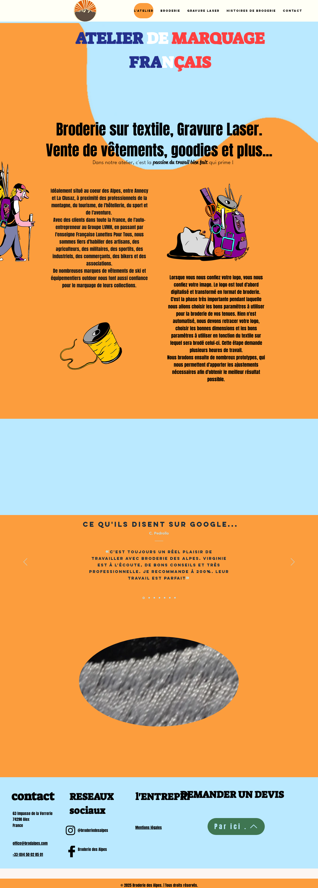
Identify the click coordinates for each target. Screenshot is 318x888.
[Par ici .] (236, 826)
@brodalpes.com (34, 843)
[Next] (293, 562)
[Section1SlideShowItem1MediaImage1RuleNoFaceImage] (144, 598)
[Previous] (25, 562)
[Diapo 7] (175, 598)
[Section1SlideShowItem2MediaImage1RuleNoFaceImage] (149, 598)
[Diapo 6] (169, 598)
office (17, 843)
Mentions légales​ (148, 827)
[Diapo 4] (159, 598)
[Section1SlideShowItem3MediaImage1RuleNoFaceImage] (154, 598)
